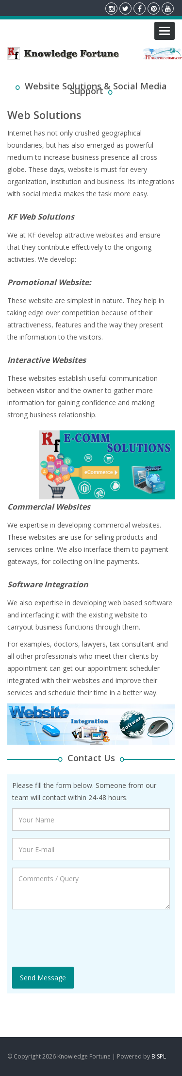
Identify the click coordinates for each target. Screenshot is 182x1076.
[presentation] (86, 936)
